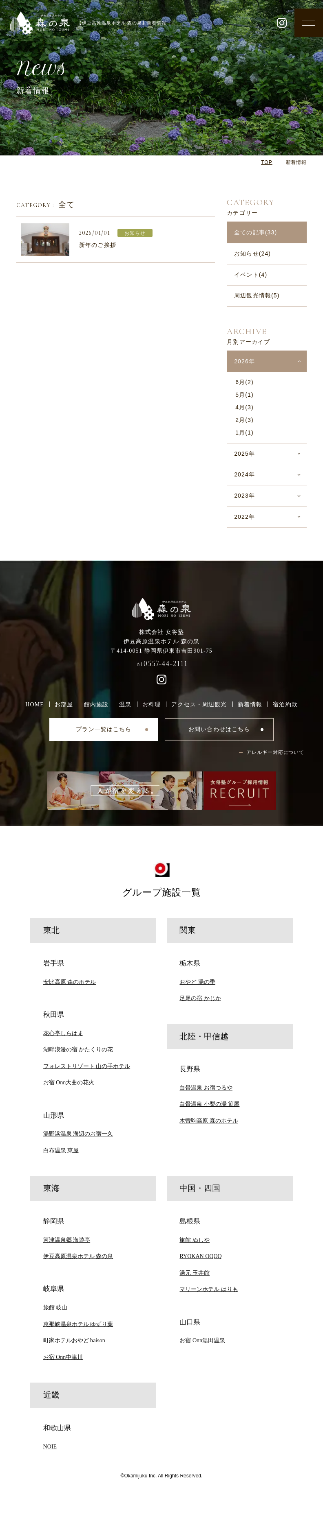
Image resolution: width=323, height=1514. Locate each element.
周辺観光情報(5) (256, 295)
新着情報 (250, 704)
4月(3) (244, 407)
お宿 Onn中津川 (63, 1357)
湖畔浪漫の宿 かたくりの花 (78, 1049)
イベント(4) (250, 274)
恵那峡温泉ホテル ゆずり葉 (78, 1324)
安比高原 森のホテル (69, 982)
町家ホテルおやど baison (74, 1340)
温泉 (125, 704)
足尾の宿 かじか (200, 998)
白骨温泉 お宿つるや (205, 1087)
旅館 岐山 (55, 1307)
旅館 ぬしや (194, 1240)
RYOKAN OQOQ (200, 1256)
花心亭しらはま (63, 1033)
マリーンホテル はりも (208, 1289)
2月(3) (244, 420)
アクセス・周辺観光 (199, 704)
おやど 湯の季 (197, 982)
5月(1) (244, 394)
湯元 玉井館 (194, 1272)
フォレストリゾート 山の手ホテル (87, 1066)
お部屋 (64, 704)
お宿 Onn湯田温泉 (202, 1340)
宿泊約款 (285, 704)
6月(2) (244, 382)
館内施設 (96, 704)
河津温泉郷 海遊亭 (67, 1240)
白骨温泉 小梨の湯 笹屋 (209, 1104)
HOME (34, 704)
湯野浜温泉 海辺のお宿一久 (78, 1133)
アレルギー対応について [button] (275, 752)
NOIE (50, 1446)
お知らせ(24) (252, 253)
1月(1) (244, 432)
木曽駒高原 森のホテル (208, 1120)
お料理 (151, 704)
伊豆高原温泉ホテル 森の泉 (78, 1256)
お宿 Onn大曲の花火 (69, 1082)
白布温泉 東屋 (61, 1150)
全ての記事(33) (255, 232)
